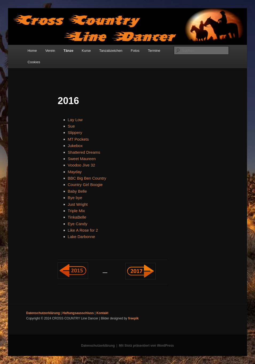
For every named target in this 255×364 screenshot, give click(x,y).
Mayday (75, 171)
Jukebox (75, 145)
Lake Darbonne (81, 236)
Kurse (86, 51)
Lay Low (75, 119)
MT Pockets (78, 139)
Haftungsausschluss (78, 313)
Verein (50, 51)
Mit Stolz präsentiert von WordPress (146, 345)
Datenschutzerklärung (43, 313)
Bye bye (75, 197)
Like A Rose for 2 (83, 230)
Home (32, 51)
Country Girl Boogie (85, 184)
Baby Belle (77, 191)
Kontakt (102, 313)
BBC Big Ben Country (87, 178)
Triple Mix (76, 210)
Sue (71, 126)
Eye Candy (77, 223)
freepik (133, 318)
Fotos (135, 51)
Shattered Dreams (84, 152)
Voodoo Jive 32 (81, 165)
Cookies (34, 62)
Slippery (75, 132)
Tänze (68, 51)
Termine (154, 51)
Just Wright (78, 204)
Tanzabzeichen (111, 51)
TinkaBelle (77, 217)
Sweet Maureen (82, 158)
